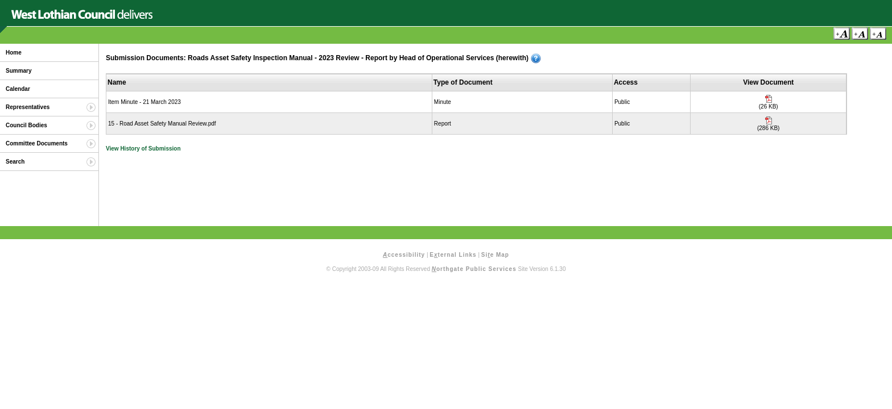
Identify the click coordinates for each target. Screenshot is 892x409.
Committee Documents (37, 143)
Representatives (27, 107)
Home (14, 52)
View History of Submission (143, 148)
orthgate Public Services (474, 269)
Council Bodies (26, 125)
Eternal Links (453, 255)
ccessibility (404, 255)
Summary (19, 71)
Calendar (18, 89)
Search (15, 161)
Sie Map (495, 255)
